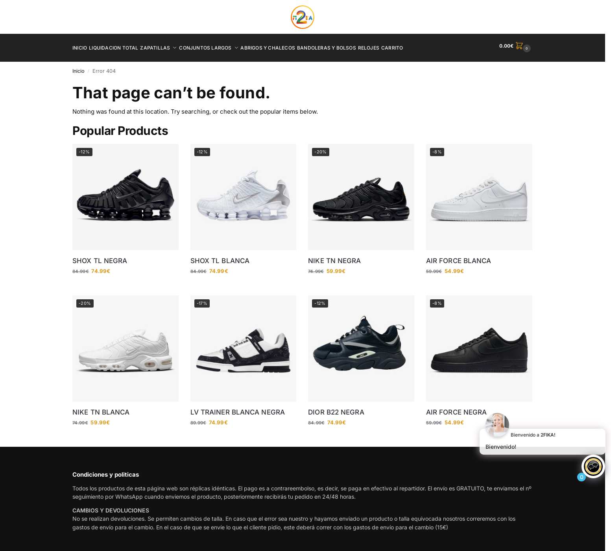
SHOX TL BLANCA (219, 257)
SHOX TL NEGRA (99, 257)
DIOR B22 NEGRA (336, 408)
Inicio (78, 67)
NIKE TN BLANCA (100, 408)
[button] (516, 46)
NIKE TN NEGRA (334, 257)
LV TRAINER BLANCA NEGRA (237, 408)
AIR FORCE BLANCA (458, 257)
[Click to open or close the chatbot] (593, 466)
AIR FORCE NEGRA (456, 408)
